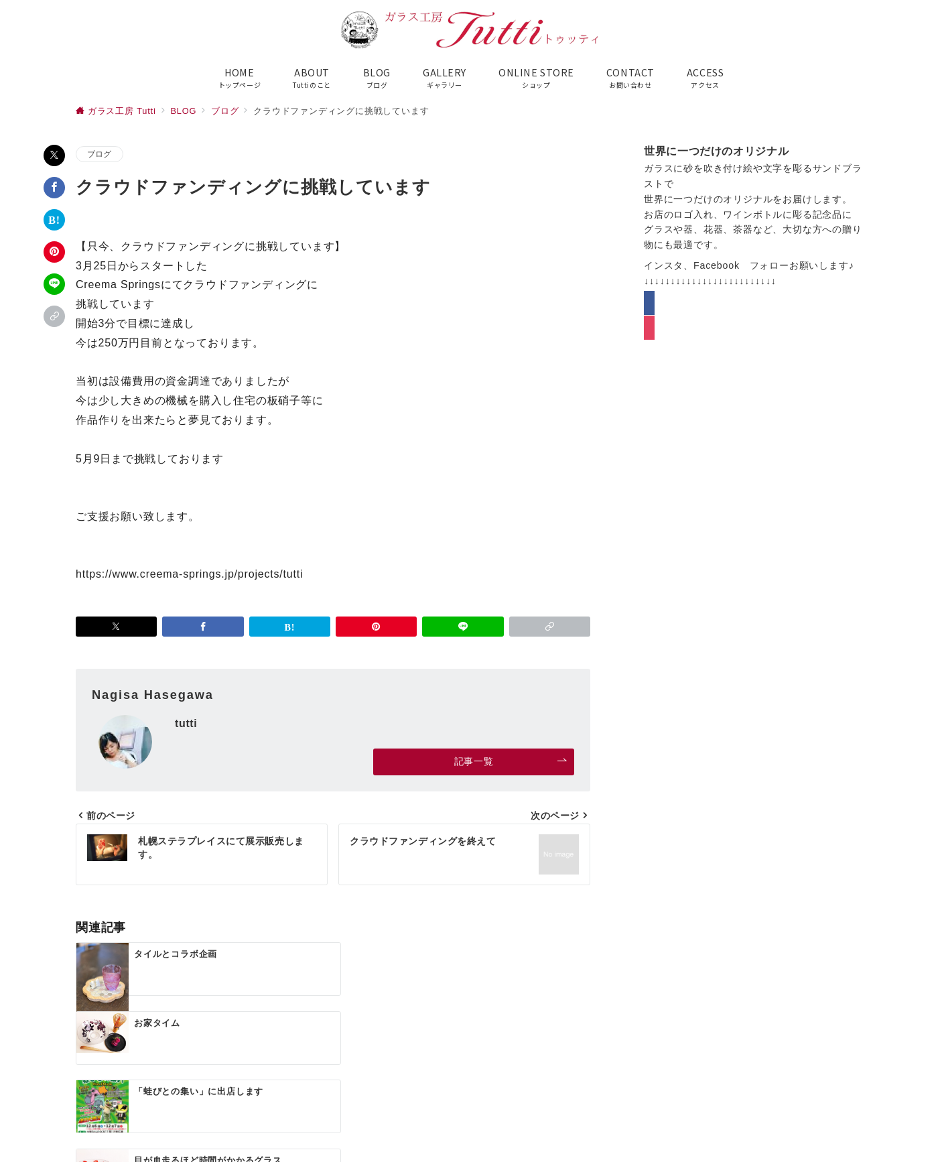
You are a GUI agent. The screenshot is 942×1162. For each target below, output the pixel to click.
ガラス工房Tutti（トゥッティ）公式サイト (486, 1143)
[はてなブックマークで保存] (54, 220)
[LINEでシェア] (54, 284)
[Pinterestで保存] (54, 252)
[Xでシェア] (54, 155)
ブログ (99, 153)
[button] (54, 316)
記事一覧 (510, 762)
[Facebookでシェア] (54, 187)
